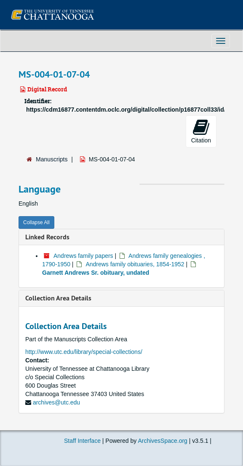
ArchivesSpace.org (162, 440)
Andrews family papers (83, 255)
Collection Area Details (58, 298)
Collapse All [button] (36, 222)
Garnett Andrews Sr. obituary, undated (95, 272)
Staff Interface (82, 440)
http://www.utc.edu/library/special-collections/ (83, 351)
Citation (201, 131)
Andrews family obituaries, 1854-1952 (134, 264)
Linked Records (47, 237)
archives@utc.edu (56, 402)
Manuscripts (51, 159)
